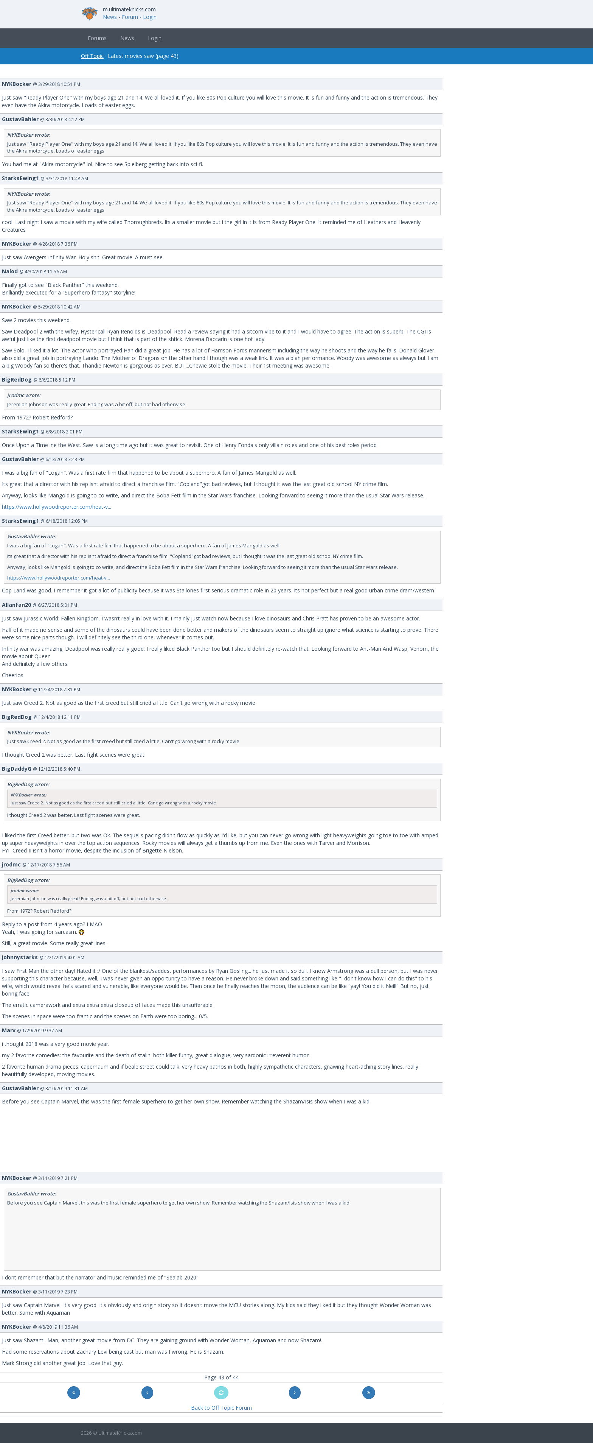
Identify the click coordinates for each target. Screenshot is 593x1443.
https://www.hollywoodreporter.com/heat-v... (56, 506)
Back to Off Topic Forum (221, 1407)
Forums (97, 38)
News (110, 16)
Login (154, 38)
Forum (130, 16)
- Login (148, 16)
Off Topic (92, 55)
